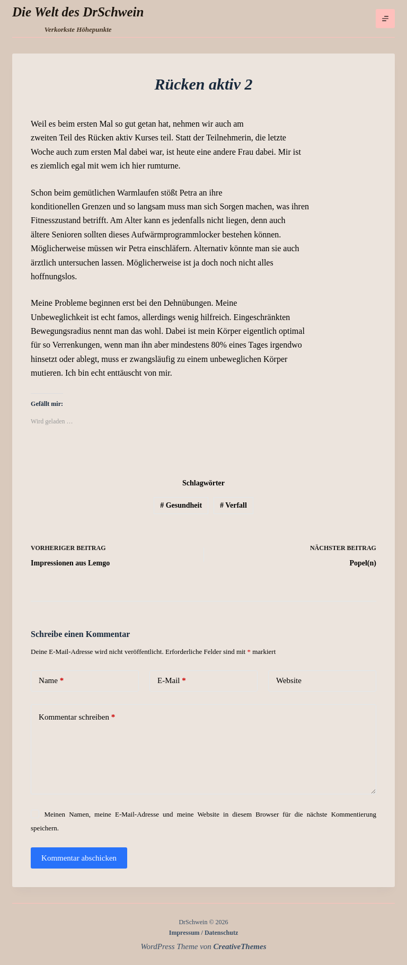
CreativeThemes (240, 946)
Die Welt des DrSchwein (78, 12)
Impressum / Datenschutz (203, 932)
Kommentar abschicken (79, 858)
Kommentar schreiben (77, 717)
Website (289, 680)
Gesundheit (181, 505)
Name (51, 680)
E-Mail (171, 680)
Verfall (233, 505)
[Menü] (385, 18)
